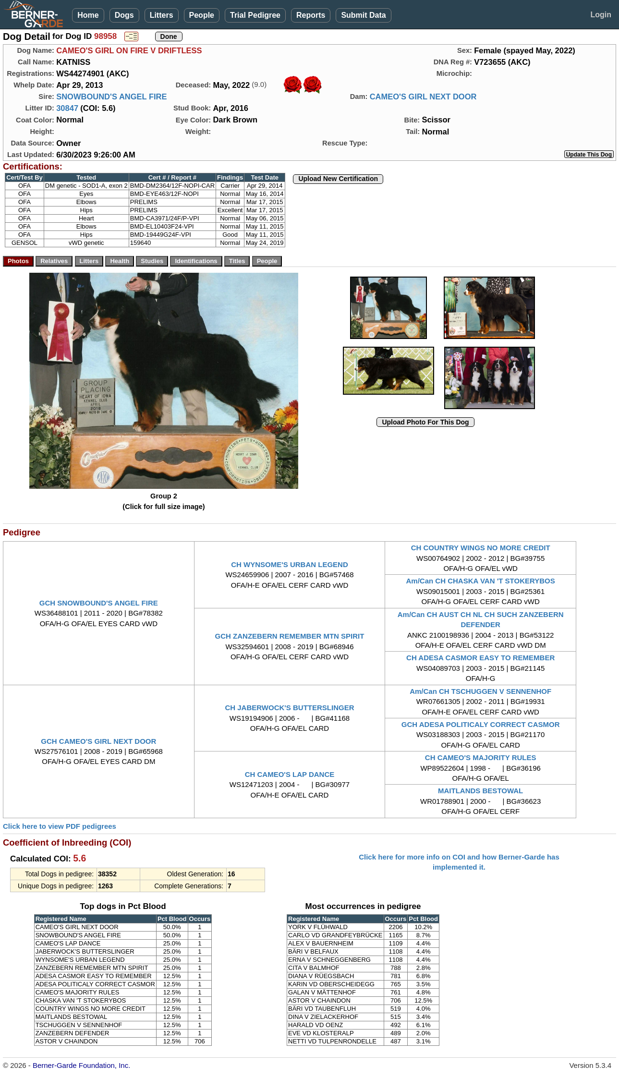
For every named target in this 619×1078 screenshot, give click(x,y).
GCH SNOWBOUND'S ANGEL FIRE (98, 603)
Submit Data (363, 15)
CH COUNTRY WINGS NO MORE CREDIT (480, 548)
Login (600, 15)
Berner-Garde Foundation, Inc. (81, 1065)
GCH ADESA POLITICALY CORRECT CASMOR (480, 724)
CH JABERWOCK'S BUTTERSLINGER (289, 707)
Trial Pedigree (255, 15)
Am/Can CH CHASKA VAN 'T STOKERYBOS (480, 581)
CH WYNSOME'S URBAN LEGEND (289, 564)
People (201, 15)
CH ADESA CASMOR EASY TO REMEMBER (480, 658)
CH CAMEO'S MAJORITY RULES (480, 757)
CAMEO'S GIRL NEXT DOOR (423, 96)
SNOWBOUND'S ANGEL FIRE (111, 96)
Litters (161, 15)
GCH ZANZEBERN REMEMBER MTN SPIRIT (289, 636)
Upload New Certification (338, 178)
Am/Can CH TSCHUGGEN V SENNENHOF (480, 691)
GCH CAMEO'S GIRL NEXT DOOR (98, 741)
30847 (67, 108)
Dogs (124, 15)
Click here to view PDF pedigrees (59, 826)
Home (87, 15)
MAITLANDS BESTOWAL (480, 791)
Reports (310, 15)
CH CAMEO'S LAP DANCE (290, 774)
